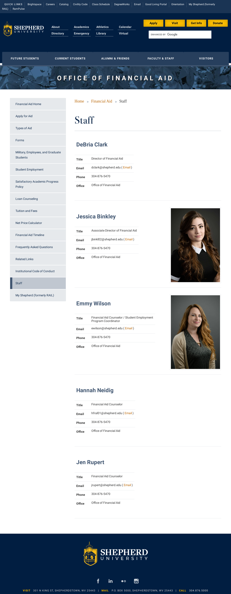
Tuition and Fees (26, 208)
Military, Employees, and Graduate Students (38, 152)
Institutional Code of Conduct (35, 269)
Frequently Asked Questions (34, 245)
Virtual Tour (123, 36)
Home (79, 99)
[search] (180, 35)
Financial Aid (101, 99)
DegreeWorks (122, 4)
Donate (218, 23)
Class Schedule (101, 4)
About (56, 27)
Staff (19, 281)
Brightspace (34, 4)
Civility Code (80, 4)
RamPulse (19, 8)
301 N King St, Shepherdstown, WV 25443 (64, 588)
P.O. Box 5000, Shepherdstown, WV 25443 (142, 588)
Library (101, 33)
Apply (153, 23)
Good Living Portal (156, 4)
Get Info (196, 23)
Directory (58, 33)
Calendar (125, 27)
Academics (81, 27)
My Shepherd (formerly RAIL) (35, 293)
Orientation (177, 4)
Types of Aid (24, 126)
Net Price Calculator (29, 220)
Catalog (64, 4)
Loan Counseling (27, 196)
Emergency (81, 33)
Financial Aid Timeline (30, 233)
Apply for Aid (24, 114)
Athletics (102, 27)
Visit (175, 23)
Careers (50, 4)
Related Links (24, 257)
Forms (20, 138)
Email (137, 4)
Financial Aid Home (28, 102)
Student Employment (30, 167)
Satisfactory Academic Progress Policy (37, 182)
